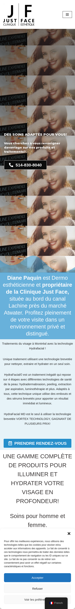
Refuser (37, 588)
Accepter (37, 577)
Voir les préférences (37, 599)
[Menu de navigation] (67, 14)
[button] (69, 534)
